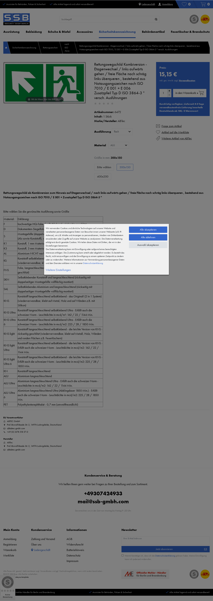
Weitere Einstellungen (58, 270)
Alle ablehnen (148, 237)
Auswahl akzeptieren (148, 245)
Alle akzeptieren (148, 229)
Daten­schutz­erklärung (93, 263)
